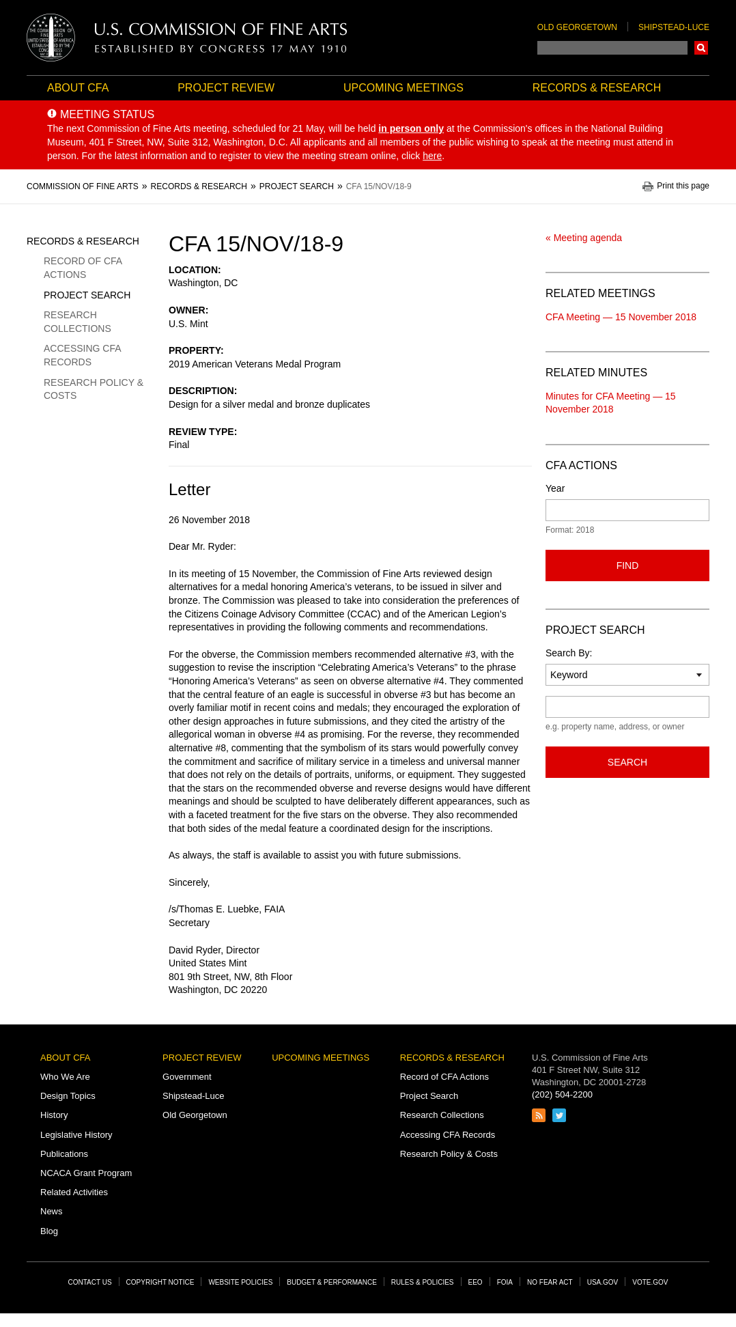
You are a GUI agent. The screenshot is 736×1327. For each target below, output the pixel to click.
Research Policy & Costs (93, 389)
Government (187, 1077)
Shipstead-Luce (673, 27)
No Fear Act (550, 1282)
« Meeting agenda (584, 237)
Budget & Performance (332, 1282)
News (51, 1211)
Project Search (87, 295)
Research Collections (77, 321)
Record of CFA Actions (83, 267)
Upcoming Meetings (403, 88)
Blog (49, 1231)
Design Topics (68, 1096)
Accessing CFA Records (82, 355)
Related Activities (74, 1192)
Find (628, 565)
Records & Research (597, 88)
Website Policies (240, 1282)
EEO (475, 1282)
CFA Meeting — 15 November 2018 (621, 316)
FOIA (505, 1282)
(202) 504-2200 (562, 1094)
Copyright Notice (160, 1282)
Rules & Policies (422, 1282)
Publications (64, 1154)
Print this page (683, 186)
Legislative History (76, 1135)
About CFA (78, 88)
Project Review (226, 88)
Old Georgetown (577, 27)
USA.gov (603, 1282)
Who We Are (65, 1077)
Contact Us (90, 1282)
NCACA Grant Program (86, 1173)
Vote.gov (650, 1282)
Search (701, 48)
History (54, 1115)
